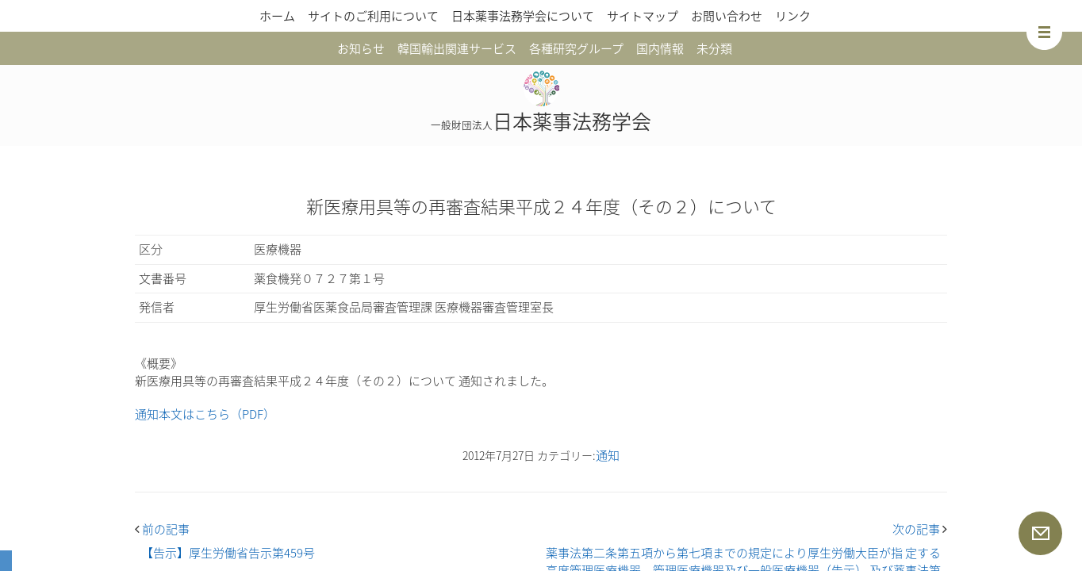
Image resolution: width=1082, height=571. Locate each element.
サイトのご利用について (373, 16)
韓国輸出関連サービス (456, 48)
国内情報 (660, 48)
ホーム (277, 16)
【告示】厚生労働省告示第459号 (228, 552)
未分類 (714, 48)
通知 (608, 455)
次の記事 (919, 529)
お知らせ (361, 48)
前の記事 (162, 529)
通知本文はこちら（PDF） (205, 414)
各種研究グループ (576, 48)
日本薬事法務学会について (522, 16)
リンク (793, 16)
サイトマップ (642, 16)
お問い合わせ (726, 16)
